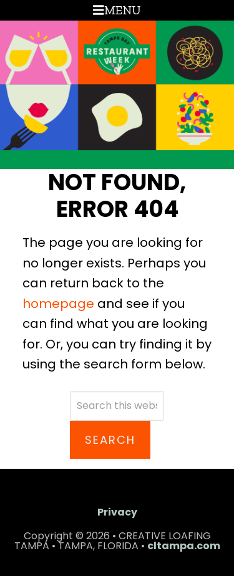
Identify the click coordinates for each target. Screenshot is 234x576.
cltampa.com (183, 546)
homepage (58, 303)
